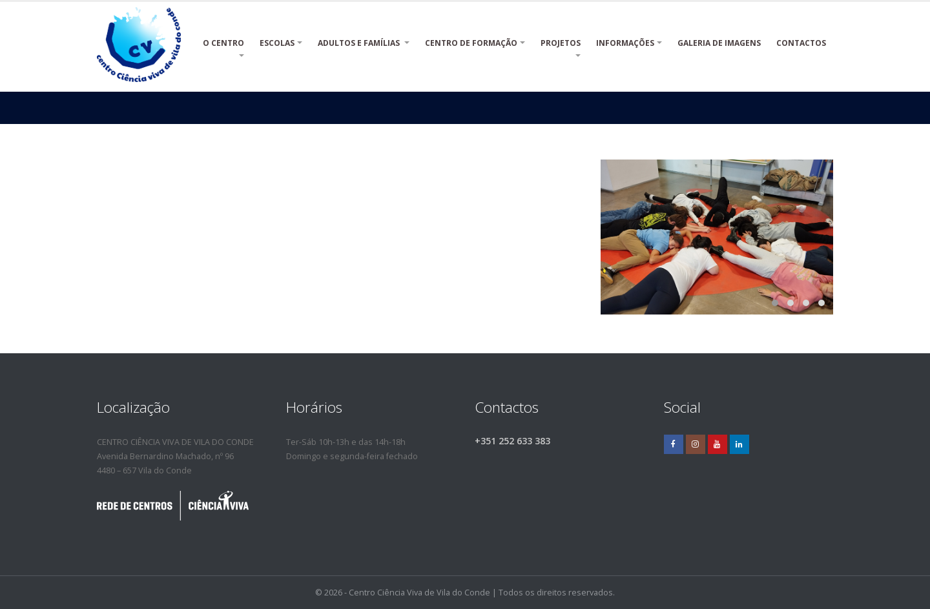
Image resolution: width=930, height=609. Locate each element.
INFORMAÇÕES (625, 42)
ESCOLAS (277, 42)
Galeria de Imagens (719, 42)
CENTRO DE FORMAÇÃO (471, 42)
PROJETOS (561, 49)
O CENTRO (223, 49)
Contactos (801, 42)
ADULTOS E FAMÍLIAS (360, 42)
